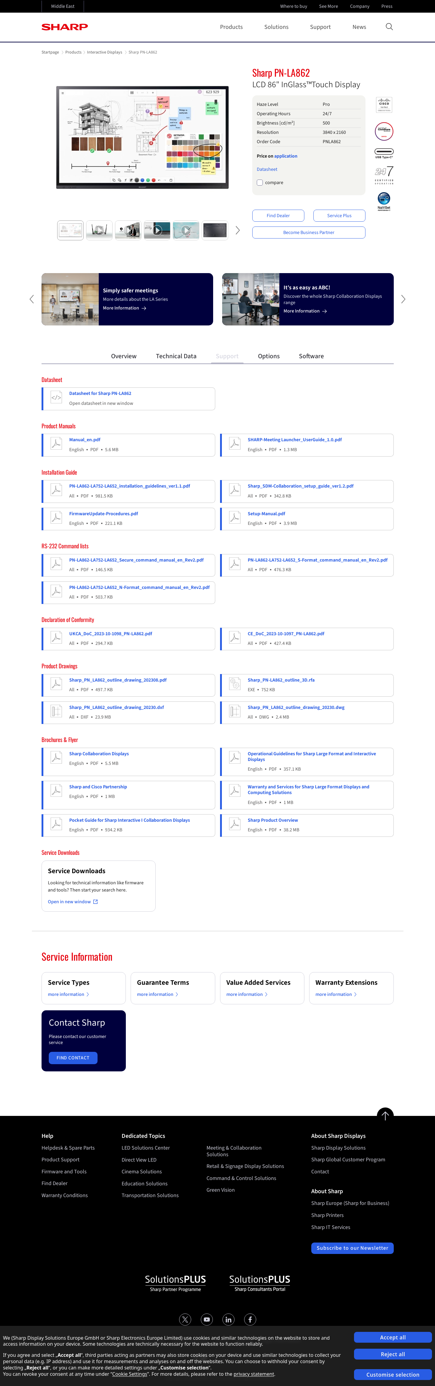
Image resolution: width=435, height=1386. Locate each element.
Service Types (68, 982)
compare (274, 183)
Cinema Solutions (142, 1171)
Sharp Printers (327, 1215)
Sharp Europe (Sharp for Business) (350, 1203)
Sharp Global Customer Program (348, 1159)
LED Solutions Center (146, 1148)
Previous (29, 304)
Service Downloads (76, 871)
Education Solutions (145, 1183)
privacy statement (254, 1374)
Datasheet (267, 169)
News (359, 27)
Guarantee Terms (163, 982)
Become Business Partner (308, 232)
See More (329, 6)
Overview (124, 356)
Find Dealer (278, 215)
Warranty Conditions (65, 1195)
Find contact (73, 1058)
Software (311, 356)
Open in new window (73, 901)
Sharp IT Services (330, 1227)
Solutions (277, 27)
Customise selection (393, 1374)
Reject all (393, 1354)
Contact (320, 1171)
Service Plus (339, 215)
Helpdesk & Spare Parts (68, 1148)
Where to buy (293, 6)
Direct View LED (139, 1159)
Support (321, 27)
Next (237, 235)
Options (269, 356)
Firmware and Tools (64, 1171)
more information (69, 994)
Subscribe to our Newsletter (352, 1248)
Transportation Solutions (150, 1195)
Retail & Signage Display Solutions (245, 1166)
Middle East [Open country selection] (62, 6)
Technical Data (176, 356)
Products (232, 27)
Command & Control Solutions (241, 1178)
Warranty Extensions (346, 982)
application (285, 156)
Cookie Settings (129, 1374)
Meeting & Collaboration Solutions (234, 1151)
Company (360, 6)
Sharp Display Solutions (338, 1148)
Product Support (60, 1159)
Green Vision (221, 1190)
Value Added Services (258, 982)
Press (387, 6)
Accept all (393, 1337)
